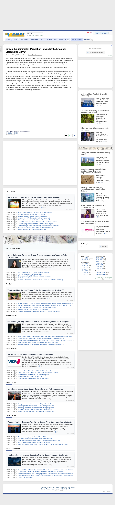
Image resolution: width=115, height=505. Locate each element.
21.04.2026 (85, 258)
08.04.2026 (99, 265)
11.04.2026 (99, 260)
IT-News (9, 284)
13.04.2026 (85, 274)
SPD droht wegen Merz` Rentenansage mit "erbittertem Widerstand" (38, 225)
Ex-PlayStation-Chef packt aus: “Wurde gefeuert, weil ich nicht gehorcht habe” (41, 338)
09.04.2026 (99, 263)
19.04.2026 (85, 264)
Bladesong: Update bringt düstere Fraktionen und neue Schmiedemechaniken (41, 344)
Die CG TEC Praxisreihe (25, 477)
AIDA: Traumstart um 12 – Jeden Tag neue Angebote (33, 272)
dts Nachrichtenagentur (35, 55)
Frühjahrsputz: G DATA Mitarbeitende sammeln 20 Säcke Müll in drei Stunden (41, 472)
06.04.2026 (99, 268)
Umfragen (64, 40)
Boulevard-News (13, 249)
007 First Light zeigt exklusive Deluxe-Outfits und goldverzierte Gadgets (38, 322)
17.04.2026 (85, 267)
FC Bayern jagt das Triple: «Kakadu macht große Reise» (35, 409)
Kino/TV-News (12, 348)
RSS (73, 489)
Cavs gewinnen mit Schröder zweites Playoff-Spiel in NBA (35, 404)
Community (34, 40)
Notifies (109, 279)
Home (43, 489)
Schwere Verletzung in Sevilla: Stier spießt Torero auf (34, 220)
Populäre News (100, 273)
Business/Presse (13, 449)
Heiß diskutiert (100, 274)
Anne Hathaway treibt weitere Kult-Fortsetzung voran (33, 375)
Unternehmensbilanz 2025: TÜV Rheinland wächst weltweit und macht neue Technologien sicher (46, 475)
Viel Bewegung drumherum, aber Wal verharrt (31, 214)
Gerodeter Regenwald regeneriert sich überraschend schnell (95, 111)
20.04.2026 (85, 260)
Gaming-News (12, 315)
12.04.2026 (99, 258)
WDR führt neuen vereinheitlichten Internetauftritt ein (30, 355)
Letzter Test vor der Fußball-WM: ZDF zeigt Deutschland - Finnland (38, 373)
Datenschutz (51, 487)
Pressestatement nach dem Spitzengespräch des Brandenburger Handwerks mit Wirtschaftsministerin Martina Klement (53, 473)
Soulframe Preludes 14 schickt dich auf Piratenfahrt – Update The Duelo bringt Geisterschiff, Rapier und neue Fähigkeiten (54, 340)
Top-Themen (11, 191)
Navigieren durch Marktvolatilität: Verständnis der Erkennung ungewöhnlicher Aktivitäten (93, 171)
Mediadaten (63, 487)
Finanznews (11, 416)
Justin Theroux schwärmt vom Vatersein (30, 278)
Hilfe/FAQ (64, 489)
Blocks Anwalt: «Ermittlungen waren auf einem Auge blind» (35, 227)
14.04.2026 (85, 273)
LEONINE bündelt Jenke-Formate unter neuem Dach (33, 378)
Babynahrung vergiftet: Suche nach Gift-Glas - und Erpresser (34, 197)
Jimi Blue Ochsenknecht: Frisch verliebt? (30, 274)
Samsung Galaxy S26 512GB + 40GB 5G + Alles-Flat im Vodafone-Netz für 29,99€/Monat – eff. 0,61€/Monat (50, 303)
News (8, 40)
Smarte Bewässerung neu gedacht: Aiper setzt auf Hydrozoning (37, 307)
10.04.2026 (99, 261)
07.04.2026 (99, 267)
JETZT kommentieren (95, 52)
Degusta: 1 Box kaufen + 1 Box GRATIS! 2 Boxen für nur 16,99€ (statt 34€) (40, 280)
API (69, 489)
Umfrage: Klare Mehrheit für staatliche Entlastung (32, 216)
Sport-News (11, 383)
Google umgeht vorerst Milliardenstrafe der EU (32, 229)
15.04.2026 (85, 271)
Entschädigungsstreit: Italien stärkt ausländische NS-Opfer (35, 224)
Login (97, 33)
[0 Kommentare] (10, 135)
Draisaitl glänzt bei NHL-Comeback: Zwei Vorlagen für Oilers (36, 406)
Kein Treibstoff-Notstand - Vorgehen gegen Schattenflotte (35, 212)
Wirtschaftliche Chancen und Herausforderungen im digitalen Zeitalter (93, 189)
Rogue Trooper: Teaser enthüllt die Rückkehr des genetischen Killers (38, 342)
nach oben (106, 491)
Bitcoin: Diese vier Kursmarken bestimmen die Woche (34, 442)
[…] (42, 207)
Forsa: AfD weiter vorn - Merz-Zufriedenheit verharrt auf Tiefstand (37, 222)
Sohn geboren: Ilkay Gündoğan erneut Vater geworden (34, 276)
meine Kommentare (96, 279)
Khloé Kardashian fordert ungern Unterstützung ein (93, 206)
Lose (41, 40)
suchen (103, 246)
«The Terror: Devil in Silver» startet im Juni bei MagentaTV (95, 222)
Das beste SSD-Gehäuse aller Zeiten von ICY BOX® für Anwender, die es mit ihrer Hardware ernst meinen (50, 470)
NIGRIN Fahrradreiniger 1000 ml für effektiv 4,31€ (33, 309)
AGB (57, 487)
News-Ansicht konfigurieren (104, 277)
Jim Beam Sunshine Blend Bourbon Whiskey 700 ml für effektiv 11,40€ (39, 311)
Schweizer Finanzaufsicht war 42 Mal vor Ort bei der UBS (35, 439)
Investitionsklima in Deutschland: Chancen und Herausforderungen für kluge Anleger (43, 444)
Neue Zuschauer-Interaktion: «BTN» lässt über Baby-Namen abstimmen (39, 371)
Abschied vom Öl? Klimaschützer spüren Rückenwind (34, 218)
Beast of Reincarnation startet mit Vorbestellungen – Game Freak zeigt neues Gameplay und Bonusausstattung (51, 336)
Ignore (104, 279)
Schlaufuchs (24, 40)
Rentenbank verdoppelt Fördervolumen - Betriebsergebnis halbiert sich (39, 441)
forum (110, 55)
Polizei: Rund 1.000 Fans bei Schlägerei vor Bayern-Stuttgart (36, 411)
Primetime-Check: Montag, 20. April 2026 (30, 376)
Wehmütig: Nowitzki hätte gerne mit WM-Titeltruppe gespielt (36, 408)
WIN (55, 40)
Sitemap (43, 487)
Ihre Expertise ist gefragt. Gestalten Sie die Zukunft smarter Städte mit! (38, 455)
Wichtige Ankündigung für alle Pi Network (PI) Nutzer (33, 437)
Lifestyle (49, 40)
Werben (87, 40)
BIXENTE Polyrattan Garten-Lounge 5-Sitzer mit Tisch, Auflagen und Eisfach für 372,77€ (44, 305)
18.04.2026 (85, 265)
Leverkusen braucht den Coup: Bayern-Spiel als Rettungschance (35, 389)
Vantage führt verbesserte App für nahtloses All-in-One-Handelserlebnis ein (40, 422)
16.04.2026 (85, 269)
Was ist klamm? (77, 40)
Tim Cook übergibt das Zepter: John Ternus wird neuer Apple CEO (36, 290)
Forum (15, 40)
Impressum (71, 487)
